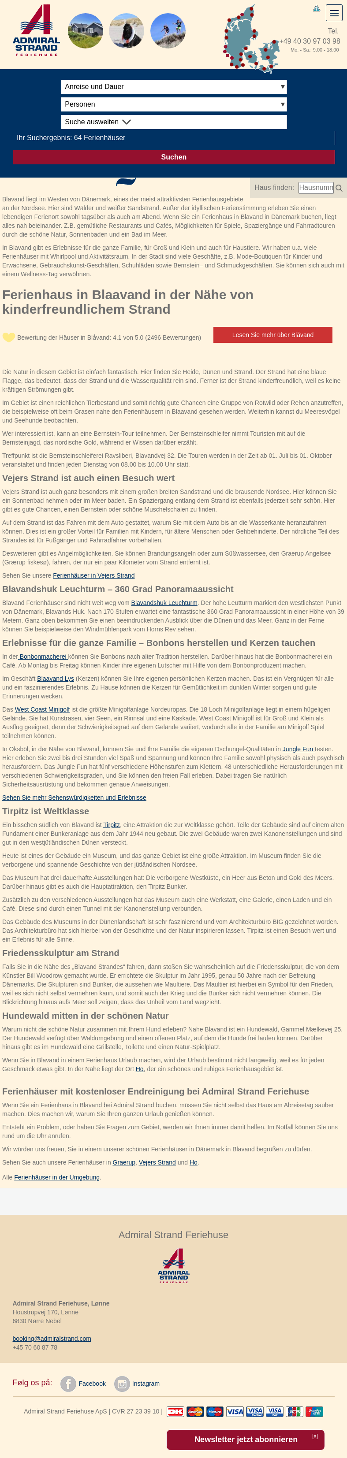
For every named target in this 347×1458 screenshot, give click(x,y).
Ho (140, 1068)
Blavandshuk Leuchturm (164, 602)
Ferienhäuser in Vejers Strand (93, 575)
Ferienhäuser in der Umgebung (57, 1177)
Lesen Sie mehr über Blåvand (272, 334)
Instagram (137, 1384)
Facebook (82, 1384)
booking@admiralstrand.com (52, 1338)
